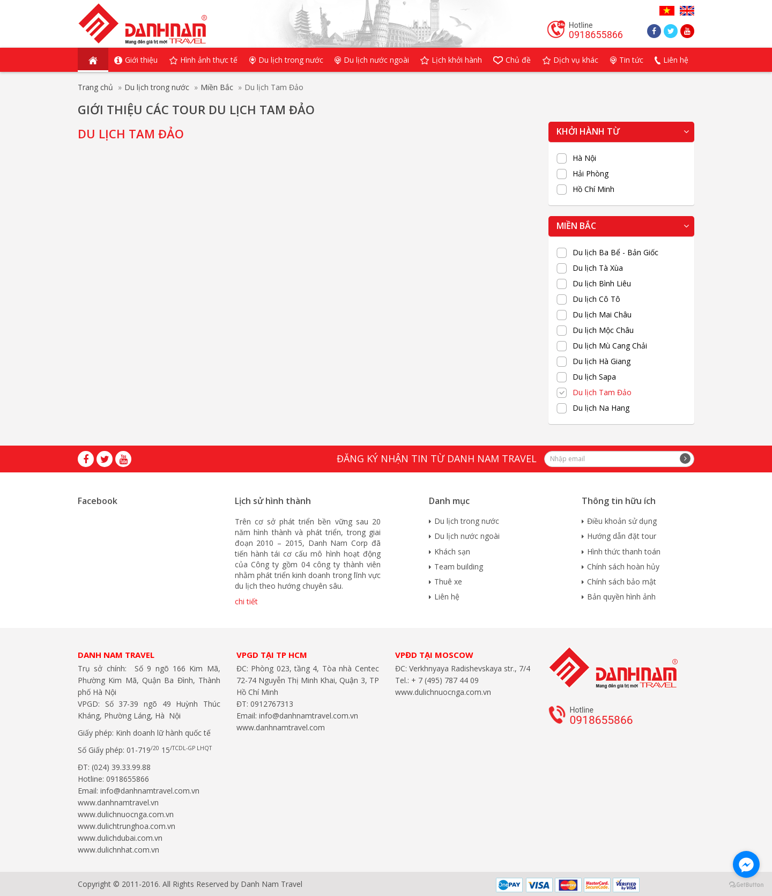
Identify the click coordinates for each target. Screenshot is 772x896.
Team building (458, 566)
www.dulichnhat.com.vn (118, 850)
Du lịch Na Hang (601, 408)
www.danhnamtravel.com (280, 727)
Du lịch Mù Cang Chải (610, 346)
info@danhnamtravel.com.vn (148, 791)
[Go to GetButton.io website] (746, 885)
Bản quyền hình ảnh (621, 596)
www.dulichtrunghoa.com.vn (126, 826)
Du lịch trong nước (156, 87)
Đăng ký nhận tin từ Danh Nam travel (437, 458)
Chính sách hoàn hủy (623, 566)
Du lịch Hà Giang (601, 361)
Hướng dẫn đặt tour (621, 536)
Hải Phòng (590, 174)
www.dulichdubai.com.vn (120, 838)
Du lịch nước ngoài (467, 536)
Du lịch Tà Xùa (598, 268)
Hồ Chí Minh (593, 189)
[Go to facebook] (746, 864)
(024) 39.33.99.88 (121, 767)
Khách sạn (452, 551)
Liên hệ (446, 596)
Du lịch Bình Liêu (602, 283)
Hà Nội (584, 158)
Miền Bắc (217, 87)
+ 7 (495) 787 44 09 (444, 680)
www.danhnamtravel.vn (118, 802)
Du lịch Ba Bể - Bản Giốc (615, 252)
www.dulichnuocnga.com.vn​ (126, 814)
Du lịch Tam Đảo (602, 392)
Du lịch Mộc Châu (603, 330)
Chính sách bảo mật (621, 581)
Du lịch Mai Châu (602, 315)
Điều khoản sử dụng (622, 521)
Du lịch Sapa (594, 377)
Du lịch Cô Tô (596, 299)
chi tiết (246, 601)
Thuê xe (448, 581)
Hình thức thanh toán (623, 551)
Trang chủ (95, 87)
